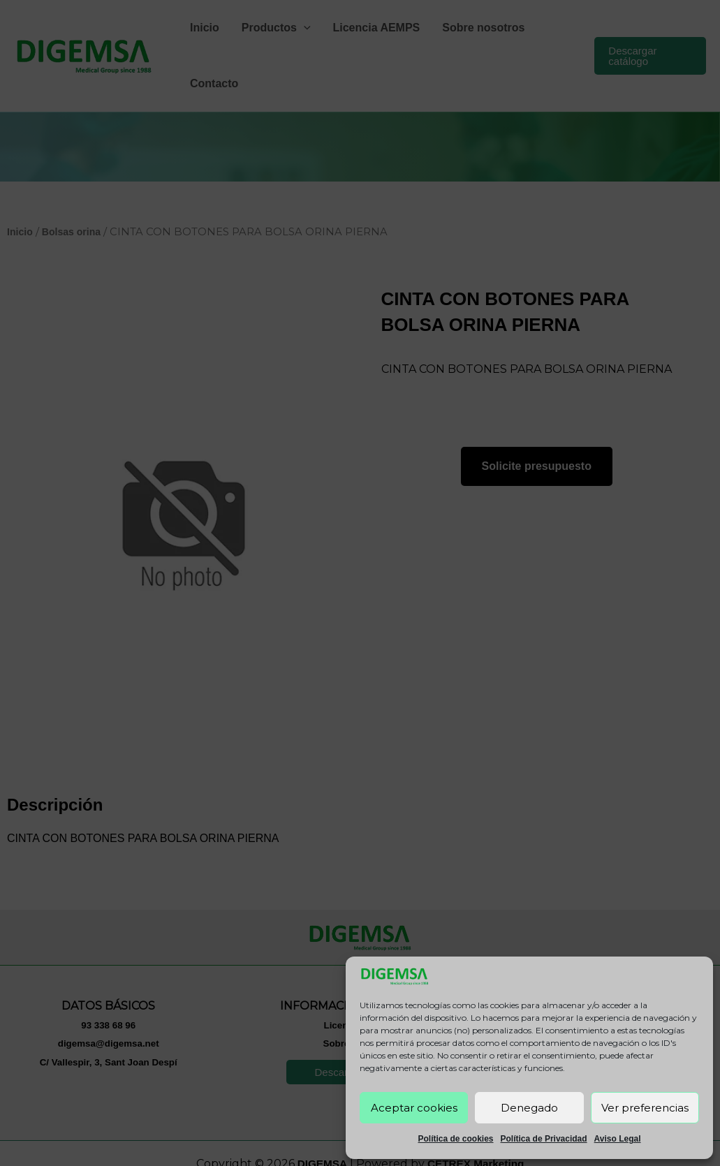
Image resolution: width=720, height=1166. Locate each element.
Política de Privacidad (544, 1139)
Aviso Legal (617, 1139)
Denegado (529, 1107)
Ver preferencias (645, 1107)
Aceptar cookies (414, 1107)
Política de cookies (455, 1139)
